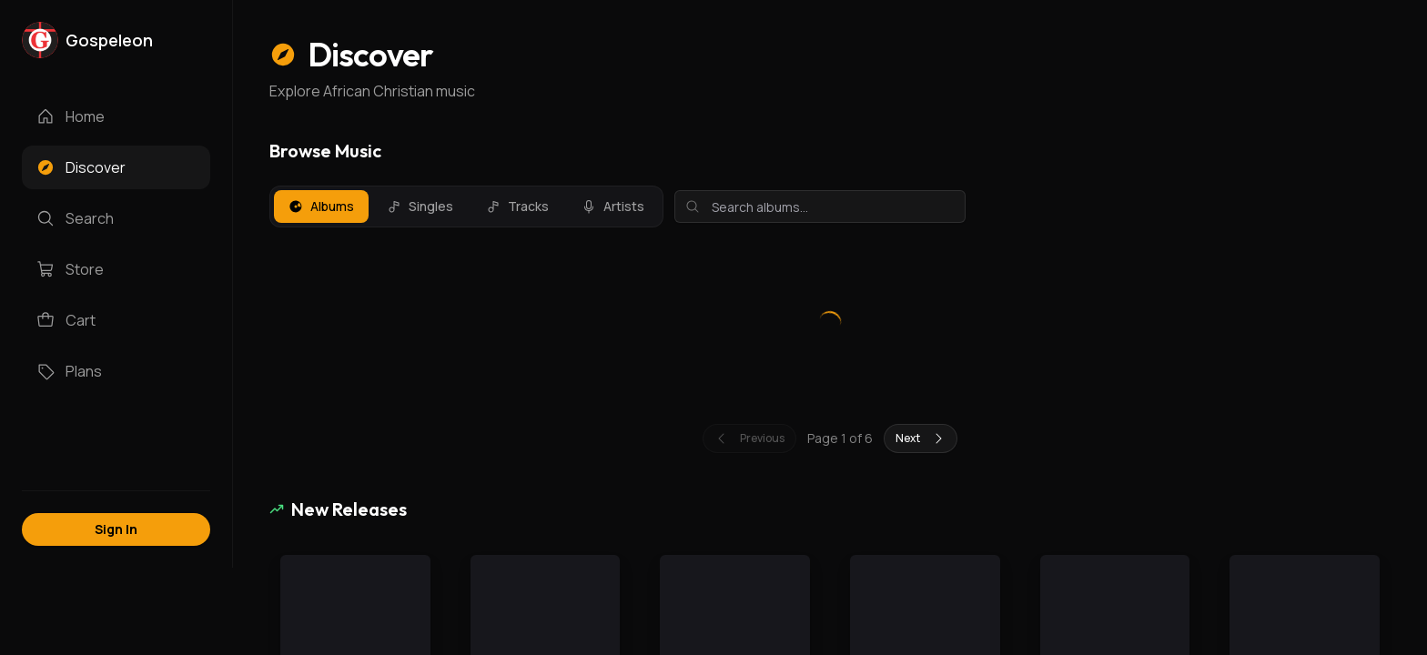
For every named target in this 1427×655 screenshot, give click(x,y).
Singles (420, 206)
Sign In (116, 529)
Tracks (517, 206)
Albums (321, 206)
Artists (613, 206)
